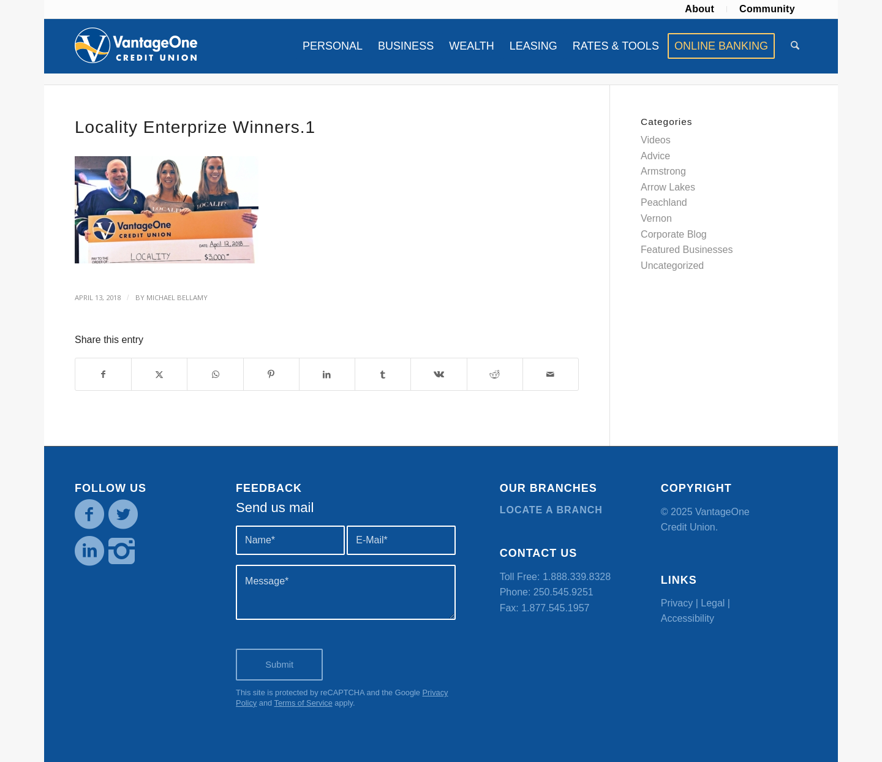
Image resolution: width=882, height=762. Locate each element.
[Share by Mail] (550, 374)
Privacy (677, 603)
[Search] (795, 46)
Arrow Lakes (668, 187)
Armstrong (663, 171)
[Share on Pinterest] (271, 374)
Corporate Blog (674, 234)
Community (767, 9)
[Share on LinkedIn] (327, 374)
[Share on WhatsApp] (215, 374)
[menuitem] (700, 9)
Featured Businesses (687, 249)
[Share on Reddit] (494, 374)
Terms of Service (303, 702)
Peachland (664, 202)
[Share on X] (159, 374)
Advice (655, 156)
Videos (656, 140)
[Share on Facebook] (103, 374)
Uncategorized (672, 265)
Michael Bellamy (177, 297)
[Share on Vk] (438, 374)
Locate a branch (551, 510)
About (699, 9)
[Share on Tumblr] (382, 374)
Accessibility (687, 618)
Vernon (656, 218)
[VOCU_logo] (136, 46)
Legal (713, 603)
